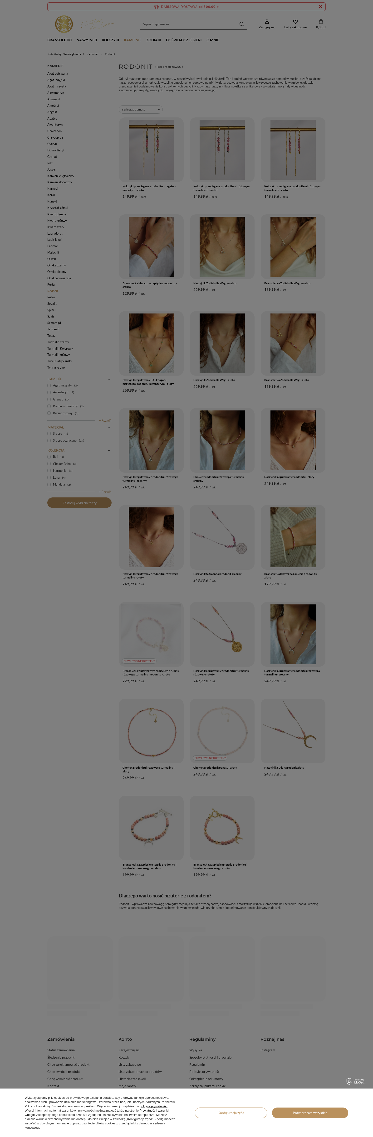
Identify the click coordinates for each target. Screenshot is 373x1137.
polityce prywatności (153, 1106)
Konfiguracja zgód (231, 1113)
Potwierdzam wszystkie (310, 1113)
